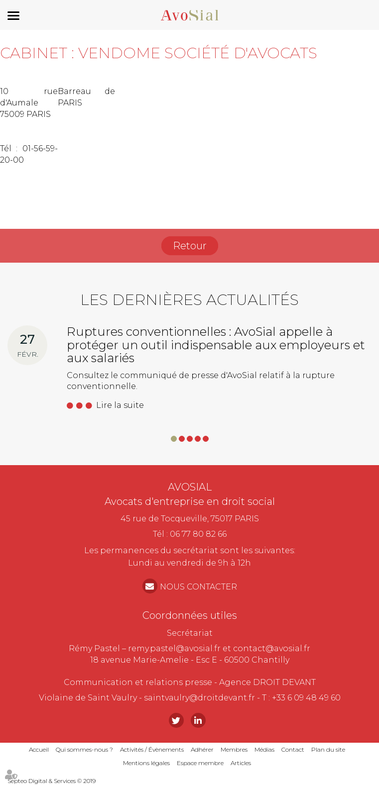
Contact (292, 749)
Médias (264, 749)
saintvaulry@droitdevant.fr (199, 697)
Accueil (39, 749)
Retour (190, 246)
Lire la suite (120, 405)
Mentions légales (146, 763)
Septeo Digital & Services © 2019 (51, 781)
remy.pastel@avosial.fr (174, 648)
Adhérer (202, 749)
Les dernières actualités (189, 300)
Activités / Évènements (152, 749)
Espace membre (200, 763)
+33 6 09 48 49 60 (306, 697)
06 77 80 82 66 (198, 534)
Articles (241, 763)
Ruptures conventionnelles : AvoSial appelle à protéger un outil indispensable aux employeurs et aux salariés (216, 344)
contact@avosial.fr (271, 648)
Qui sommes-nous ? (84, 749)
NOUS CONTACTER (198, 586)
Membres (234, 749)
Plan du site (328, 749)
